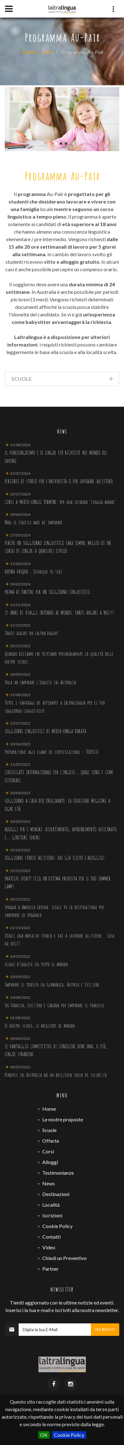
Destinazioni (55, 1194)
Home (29, 52)
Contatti (51, 1237)
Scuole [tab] (62, 380)
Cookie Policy (69, 1435)
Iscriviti (105, 1329)
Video (48, 1247)
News (48, 1183)
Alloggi (50, 1162)
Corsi (47, 52)
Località (51, 1205)
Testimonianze (58, 1173)
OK (44, 1435)
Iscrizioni (52, 1215)
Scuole (49, 1130)
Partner (50, 1269)
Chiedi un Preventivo (64, 1258)
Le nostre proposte (62, 1119)
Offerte (50, 1141)
